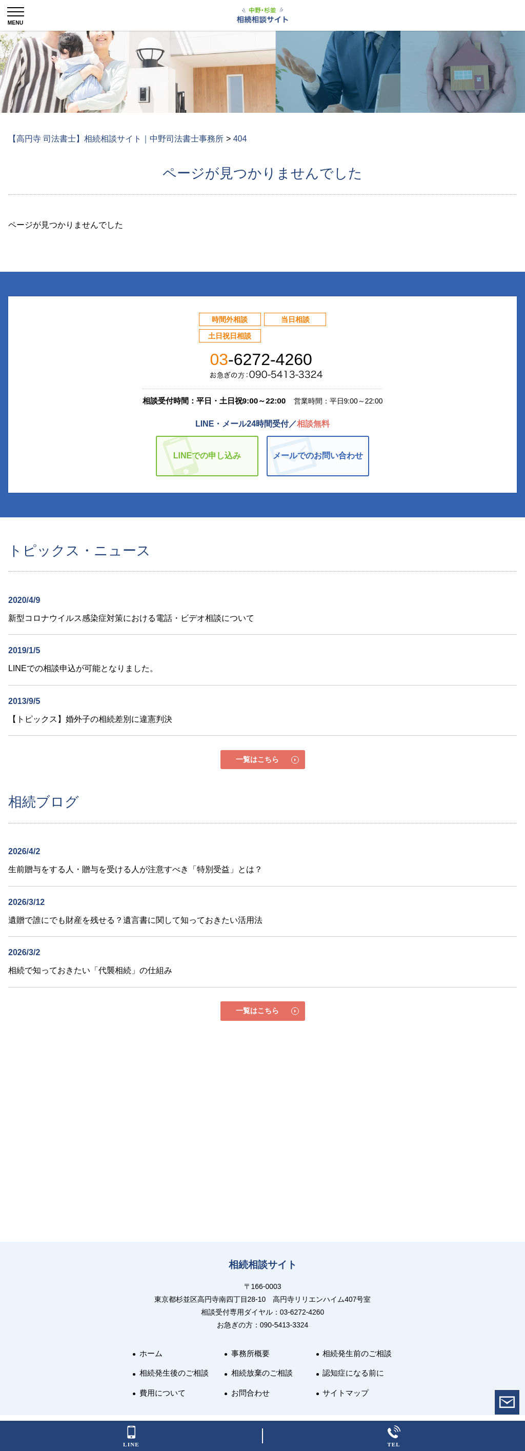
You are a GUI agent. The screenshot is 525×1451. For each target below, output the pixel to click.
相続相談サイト (263, 1264)
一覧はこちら (257, 759)
